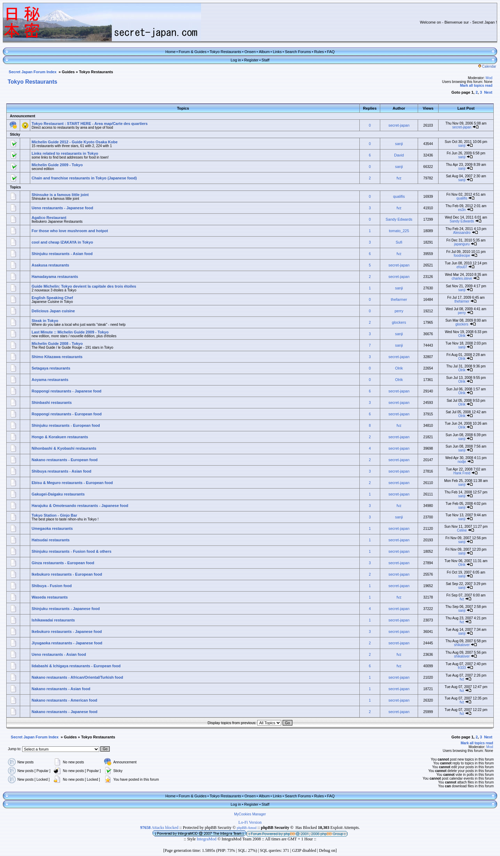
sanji (399, 144)
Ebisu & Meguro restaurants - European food (72, 483)
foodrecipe (462, 255)
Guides (68, 72)
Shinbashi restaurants (52, 402)
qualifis (399, 196)
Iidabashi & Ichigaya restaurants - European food (76, 666)
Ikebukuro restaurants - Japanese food (67, 631)
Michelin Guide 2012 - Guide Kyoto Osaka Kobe (75, 142)
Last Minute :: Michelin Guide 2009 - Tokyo (70, 332)
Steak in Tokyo (45, 321)
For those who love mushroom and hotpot (70, 231)
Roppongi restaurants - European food (67, 414)
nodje (462, 462)
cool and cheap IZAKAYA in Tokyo (62, 242)
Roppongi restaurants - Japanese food (66, 391)
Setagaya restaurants (51, 368)
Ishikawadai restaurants (53, 620)
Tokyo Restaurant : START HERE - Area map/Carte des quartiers (90, 123)
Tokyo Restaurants (225, 52)
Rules (319, 52)
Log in (236, 60)
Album (264, 52)
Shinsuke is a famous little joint (60, 195)
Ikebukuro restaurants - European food (67, 574)
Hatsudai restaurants (50, 540)
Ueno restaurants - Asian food (59, 654)
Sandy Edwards (398, 219)
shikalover (462, 645)
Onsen (250, 52)
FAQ (331, 52)
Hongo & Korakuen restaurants (60, 437)
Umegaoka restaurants (52, 528)
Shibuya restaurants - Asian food (61, 471)
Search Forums (298, 52)
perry (398, 311)
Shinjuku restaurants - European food (66, 425)
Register (251, 60)
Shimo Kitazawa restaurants (57, 357)
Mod (489, 78)
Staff (265, 60)
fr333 (462, 668)
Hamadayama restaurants (55, 276)
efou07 (462, 267)
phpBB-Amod (247, 828)
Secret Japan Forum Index (33, 72)
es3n (462, 210)
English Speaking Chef (52, 298)
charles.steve (462, 278)
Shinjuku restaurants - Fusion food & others (71, 551)
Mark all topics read (476, 85)
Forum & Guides (193, 52)
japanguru (461, 244)
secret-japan (399, 125)
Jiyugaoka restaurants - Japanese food (67, 643)
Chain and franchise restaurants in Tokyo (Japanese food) (84, 178)
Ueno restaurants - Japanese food (62, 208)
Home (170, 52)
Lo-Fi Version (250, 822)
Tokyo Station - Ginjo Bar (54, 515)
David (399, 155)
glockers (399, 322)
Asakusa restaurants (50, 265)
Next (488, 92)
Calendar (487, 66)
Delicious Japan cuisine (53, 311)
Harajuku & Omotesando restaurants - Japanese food (80, 505)
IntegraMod (207, 839)
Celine (462, 530)
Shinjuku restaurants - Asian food (62, 254)
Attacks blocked (159, 827)
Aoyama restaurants (50, 380)
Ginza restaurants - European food (63, 563)
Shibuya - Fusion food (52, 586)
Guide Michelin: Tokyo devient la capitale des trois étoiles (84, 286)
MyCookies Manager (250, 814)
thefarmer (399, 299)
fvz (399, 178)
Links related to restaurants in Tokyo (65, 153)
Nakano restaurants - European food (65, 460)
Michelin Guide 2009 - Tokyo (57, 165)
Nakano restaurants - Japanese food (65, 712)
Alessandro (461, 233)
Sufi (399, 242)
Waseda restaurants (50, 597)
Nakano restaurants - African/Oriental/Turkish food (77, 677)
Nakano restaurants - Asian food (61, 689)
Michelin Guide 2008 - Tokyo (57, 343)
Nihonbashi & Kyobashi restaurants (64, 448)
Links (277, 52)
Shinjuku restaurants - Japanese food (66, 609)
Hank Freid (461, 473)
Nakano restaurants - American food (64, 700)
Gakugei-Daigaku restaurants (58, 494)
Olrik (462, 336)
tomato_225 (399, 231)
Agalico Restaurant (49, 217)
